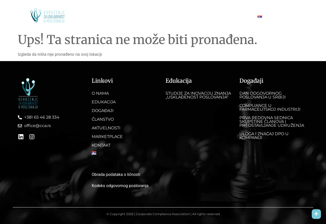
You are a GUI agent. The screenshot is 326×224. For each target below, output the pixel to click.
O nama (91, 17)
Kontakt (241, 17)
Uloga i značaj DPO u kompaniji (264, 135)
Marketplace (216, 17)
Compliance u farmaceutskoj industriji (270, 107)
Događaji (138, 17)
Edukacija (114, 17)
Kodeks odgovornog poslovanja (120, 185)
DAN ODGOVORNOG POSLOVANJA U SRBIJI (262, 95)
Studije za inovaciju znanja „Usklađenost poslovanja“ (198, 95)
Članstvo (162, 17)
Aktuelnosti (187, 17)
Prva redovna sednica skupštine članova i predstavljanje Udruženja (271, 121)
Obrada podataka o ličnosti (116, 174)
